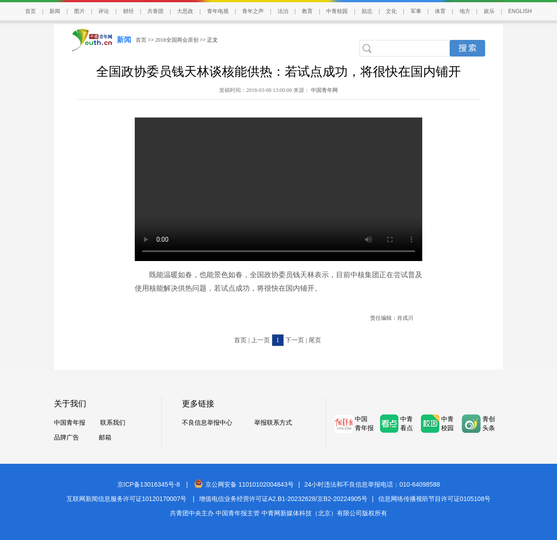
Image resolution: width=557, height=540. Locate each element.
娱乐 (489, 11)
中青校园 (337, 11)
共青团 (155, 11)
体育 (440, 11)
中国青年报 (69, 422)
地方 (465, 11)
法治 (283, 11)
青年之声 (253, 11)
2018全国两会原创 (177, 40)
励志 (367, 11)
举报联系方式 (273, 422)
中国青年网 (324, 90)
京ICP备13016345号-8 (148, 484)
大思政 (185, 11)
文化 (391, 11)
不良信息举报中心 (207, 422)
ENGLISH (520, 11)
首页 (30, 11)
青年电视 (218, 11)
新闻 (54, 11)
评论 (103, 11)
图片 (79, 11)
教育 (307, 11)
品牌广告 (66, 437)
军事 (416, 11)
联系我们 (112, 422)
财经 (128, 11)
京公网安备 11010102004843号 (244, 484)
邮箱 (105, 437)
